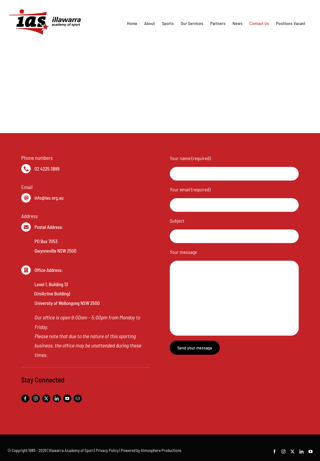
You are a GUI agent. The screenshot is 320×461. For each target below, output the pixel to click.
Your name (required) (190, 158)
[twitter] (46, 398)
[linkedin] (57, 398)
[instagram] (36, 398)
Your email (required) (190, 189)
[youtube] (67, 398)
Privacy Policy (107, 450)
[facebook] (25, 398)
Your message (183, 252)
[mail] (78, 398)
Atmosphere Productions (161, 450)
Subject (177, 221)
